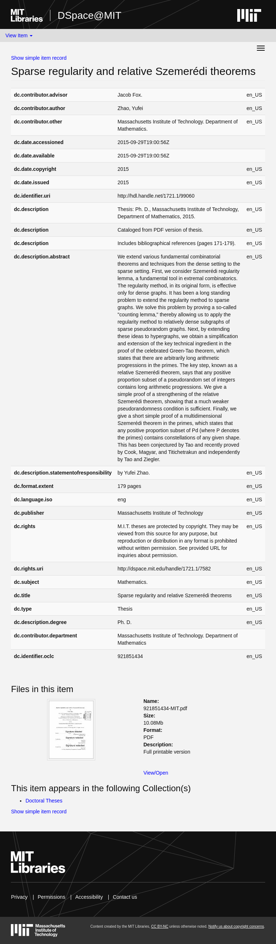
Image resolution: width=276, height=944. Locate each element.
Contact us (125, 897)
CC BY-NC (159, 926)
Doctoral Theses (43, 801)
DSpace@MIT (89, 15)
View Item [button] (19, 35)
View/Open (155, 773)
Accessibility (89, 897)
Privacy (19, 897)
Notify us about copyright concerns (236, 926)
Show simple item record (38, 58)
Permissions (51, 897)
